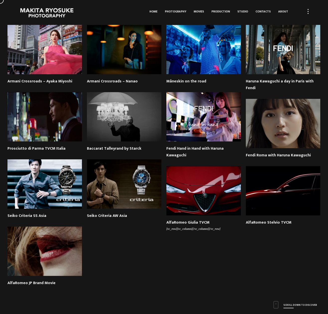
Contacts (263, 11)
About (283, 11)
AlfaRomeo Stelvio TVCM (268, 222)
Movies (199, 11)
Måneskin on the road (186, 81)
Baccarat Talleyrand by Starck (114, 148)
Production (220, 11)
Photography (175, 11)
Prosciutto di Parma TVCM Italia (36, 148)
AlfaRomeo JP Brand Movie (31, 283)
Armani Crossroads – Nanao (112, 81)
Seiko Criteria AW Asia (107, 215)
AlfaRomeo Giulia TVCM (187, 222)
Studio (242, 11)
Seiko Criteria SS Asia (26, 215)
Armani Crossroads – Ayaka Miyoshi (39, 81)
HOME (153, 11)
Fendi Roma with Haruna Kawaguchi (278, 155)
